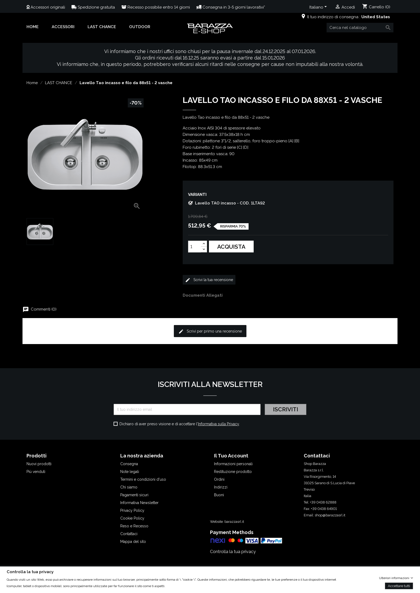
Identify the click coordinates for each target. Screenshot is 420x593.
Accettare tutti (399, 586)
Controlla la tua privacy (233, 551)
